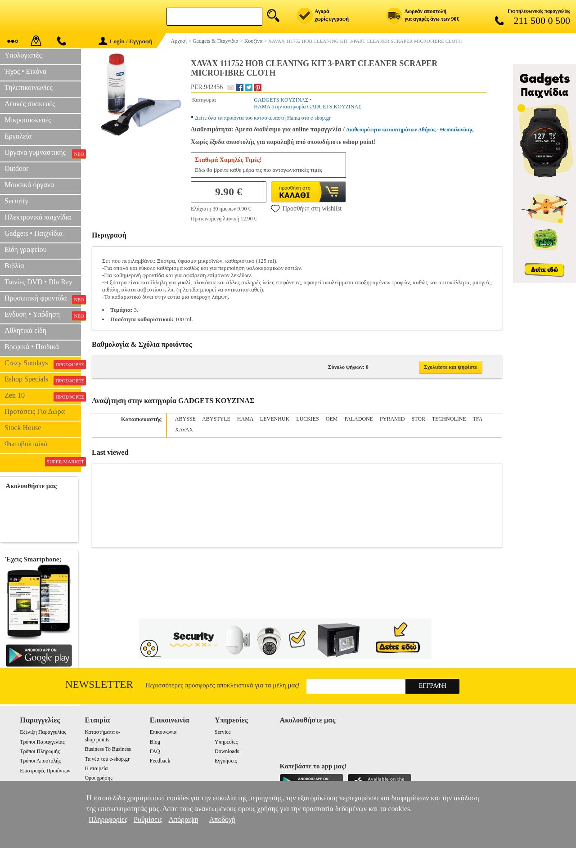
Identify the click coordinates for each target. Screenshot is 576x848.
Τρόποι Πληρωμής (40, 751)
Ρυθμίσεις (148, 819)
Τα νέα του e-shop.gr (107, 759)
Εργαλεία (18, 136)
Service (223, 732)
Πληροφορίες (108, 819)
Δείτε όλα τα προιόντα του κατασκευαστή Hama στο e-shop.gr (263, 118)
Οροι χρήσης (98, 778)
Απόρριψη (183, 819)
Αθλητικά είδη (25, 330)
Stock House (22, 427)
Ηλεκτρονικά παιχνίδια (37, 217)
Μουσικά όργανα (29, 184)
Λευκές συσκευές (29, 104)
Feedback (160, 761)
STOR (418, 419)
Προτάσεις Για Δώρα (34, 411)
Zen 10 (42, 396)
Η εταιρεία (96, 768)
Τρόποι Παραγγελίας (42, 742)
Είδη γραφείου (25, 249)
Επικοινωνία (163, 732)
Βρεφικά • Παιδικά (31, 346)
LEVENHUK (274, 419)
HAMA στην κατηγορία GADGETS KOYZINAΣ (307, 106)
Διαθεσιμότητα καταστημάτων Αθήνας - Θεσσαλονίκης (409, 129)
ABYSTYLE (216, 419)
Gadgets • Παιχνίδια (33, 233)
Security (16, 201)
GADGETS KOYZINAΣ (281, 100)
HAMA (245, 419)
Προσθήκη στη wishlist (306, 208)
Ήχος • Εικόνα (25, 71)
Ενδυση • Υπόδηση (42, 315)
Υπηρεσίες (226, 742)
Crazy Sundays (42, 364)
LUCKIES (307, 419)
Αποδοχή (222, 819)
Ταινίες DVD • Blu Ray (38, 282)
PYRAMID (392, 419)
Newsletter (99, 684)
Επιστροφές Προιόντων (45, 770)
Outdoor (16, 168)
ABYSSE (185, 419)
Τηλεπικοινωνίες (28, 87)
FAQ (155, 751)
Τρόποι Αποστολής (40, 761)
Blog (155, 742)
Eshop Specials (42, 380)
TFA (477, 419)
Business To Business (108, 749)
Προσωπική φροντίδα (42, 299)
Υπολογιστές (23, 55)
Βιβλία (14, 265)
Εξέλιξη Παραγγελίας (43, 732)
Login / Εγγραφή (126, 41)
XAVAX (184, 429)
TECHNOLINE (449, 419)
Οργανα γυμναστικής (42, 153)
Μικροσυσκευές (27, 120)
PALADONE (359, 419)
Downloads (227, 751)
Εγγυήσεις (226, 761)
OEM (332, 419)
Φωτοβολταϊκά (26, 444)
